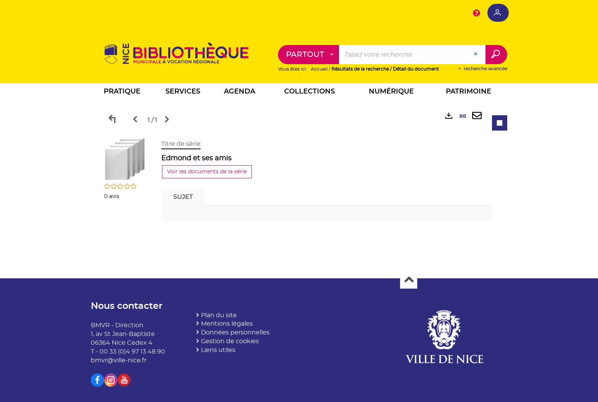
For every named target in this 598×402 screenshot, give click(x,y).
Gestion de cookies (230, 341)
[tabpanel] (299, 182)
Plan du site (219, 315)
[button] (122, 92)
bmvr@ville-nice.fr (118, 360)
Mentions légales (227, 324)
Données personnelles (235, 332)
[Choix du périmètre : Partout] (308, 54)
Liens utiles (218, 350)
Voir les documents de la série (207, 171)
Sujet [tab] (183, 197)
